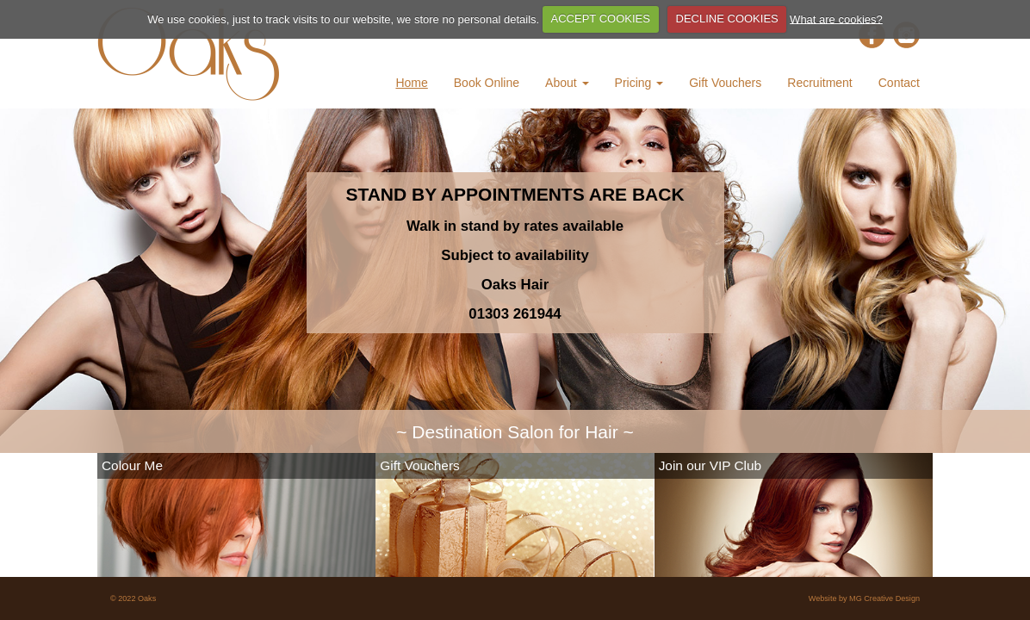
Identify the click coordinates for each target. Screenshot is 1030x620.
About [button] (566, 83)
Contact (899, 83)
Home (411, 83)
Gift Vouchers (725, 83)
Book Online (486, 83)
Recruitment (819, 83)
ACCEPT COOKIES (600, 18)
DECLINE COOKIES (727, 18)
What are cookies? (836, 18)
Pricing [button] (639, 83)
